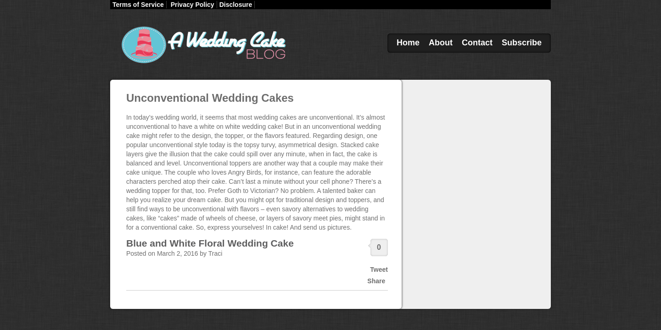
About (441, 42)
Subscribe (522, 42)
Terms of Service (138, 4)
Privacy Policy (192, 4)
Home (408, 42)
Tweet (379, 269)
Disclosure (235, 4)
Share (376, 281)
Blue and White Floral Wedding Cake (210, 243)
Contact (477, 42)
